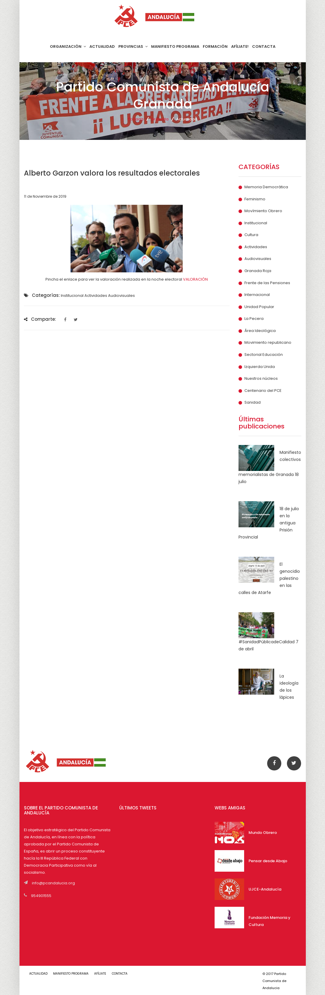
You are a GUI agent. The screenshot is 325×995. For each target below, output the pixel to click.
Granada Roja (257, 271)
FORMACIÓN (215, 46)
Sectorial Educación (263, 354)
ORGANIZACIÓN (68, 46)
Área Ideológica (260, 330)
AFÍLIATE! (240, 46)
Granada (160, 119)
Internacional (257, 294)
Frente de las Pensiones (267, 283)
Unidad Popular (259, 307)
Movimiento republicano (267, 342)
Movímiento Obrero (263, 211)
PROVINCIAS (133, 46)
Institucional (255, 223)
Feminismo (254, 199)
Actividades (255, 247)
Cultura (251, 235)
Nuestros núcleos (261, 378)
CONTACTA (263, 46)
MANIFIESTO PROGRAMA (175, 46)
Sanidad (252, 402)
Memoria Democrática (266, 187)
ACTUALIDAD (102, 46)
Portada (135, 119)
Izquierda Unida (259, 366)
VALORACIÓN (195, 279)
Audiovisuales (257, 258)
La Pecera (254, 318)
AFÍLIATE (100, 973)
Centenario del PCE (263, 390)
